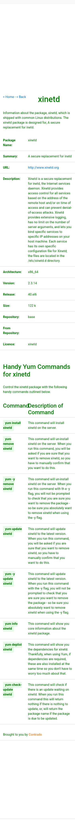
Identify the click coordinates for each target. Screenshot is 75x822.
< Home (8, 97)
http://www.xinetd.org (43, 167)
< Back (21, 97)
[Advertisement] (37, 57)
